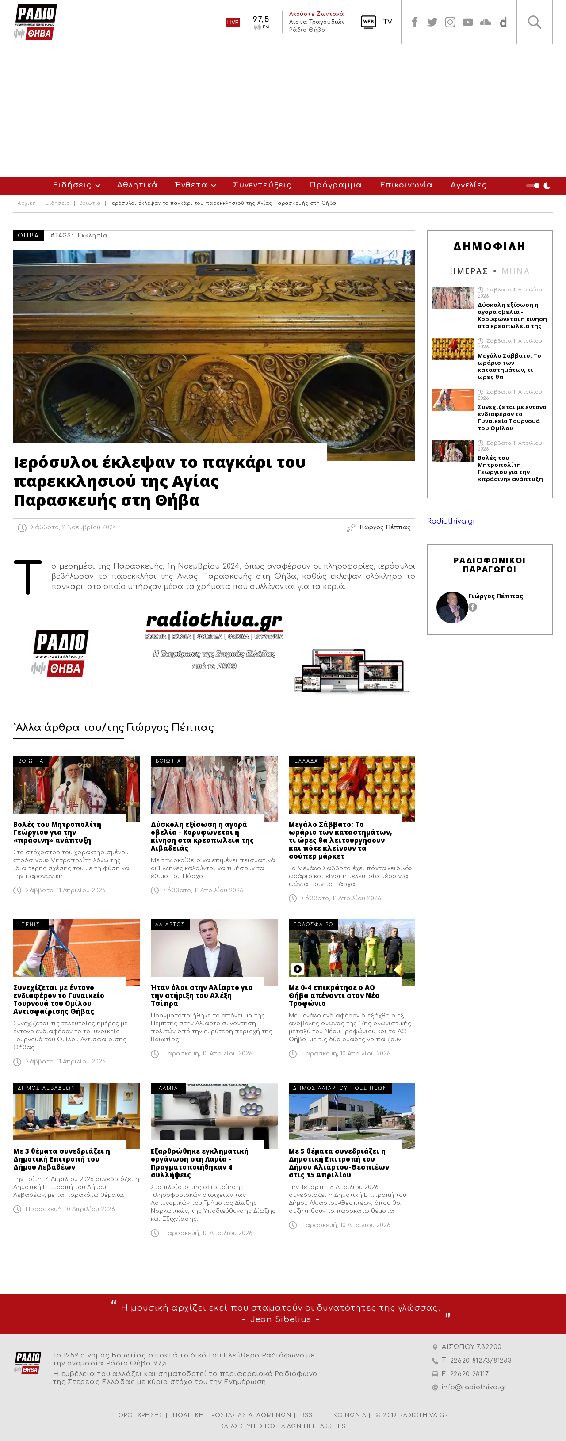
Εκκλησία (93, 236)
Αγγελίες (469, 185)
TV (387, 22)
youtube (468, 22)
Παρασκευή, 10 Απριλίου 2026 (207, 1054)
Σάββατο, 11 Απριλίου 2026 (66, 890)
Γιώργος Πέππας (495, 596)
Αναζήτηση (534, 22)
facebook (415, 22)
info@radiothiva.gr (474, 1387)
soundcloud (485, 22)
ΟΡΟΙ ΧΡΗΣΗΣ (140, 1415)
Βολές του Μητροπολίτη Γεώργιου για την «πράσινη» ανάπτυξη (57, 832)
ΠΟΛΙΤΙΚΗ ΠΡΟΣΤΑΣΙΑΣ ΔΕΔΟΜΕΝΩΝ (232, 1415)
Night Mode (539, 186)
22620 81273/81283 (481, 1360)
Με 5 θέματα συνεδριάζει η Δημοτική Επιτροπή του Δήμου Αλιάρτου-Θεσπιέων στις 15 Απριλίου (339, 1163)
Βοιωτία (90, 203)
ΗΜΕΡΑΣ (469, 271)
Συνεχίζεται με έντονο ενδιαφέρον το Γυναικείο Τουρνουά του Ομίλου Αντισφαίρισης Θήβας (58, 999)
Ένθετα (191, 185)
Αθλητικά (137, 185)
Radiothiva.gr (451, 521)
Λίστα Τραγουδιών (317, 22)
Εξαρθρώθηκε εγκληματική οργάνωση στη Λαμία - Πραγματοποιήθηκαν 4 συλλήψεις (200, 1163)
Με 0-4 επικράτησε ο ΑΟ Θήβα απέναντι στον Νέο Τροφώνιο (334, 995)
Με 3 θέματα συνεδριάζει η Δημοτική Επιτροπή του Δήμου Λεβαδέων (61, 1159)
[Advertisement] (283, 110)
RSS (307, 1415)
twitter (432, 22)
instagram (450, 22)
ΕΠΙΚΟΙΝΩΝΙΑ (344, 1415)
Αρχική (27, 203)
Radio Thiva (35, 22)
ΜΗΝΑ (515, 271)
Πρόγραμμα (335, 185)
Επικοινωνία (406, 185)
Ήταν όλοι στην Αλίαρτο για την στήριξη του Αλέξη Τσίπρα (202, 995)
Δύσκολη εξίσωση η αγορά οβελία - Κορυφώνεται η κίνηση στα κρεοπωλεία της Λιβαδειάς (202, 836)
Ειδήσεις (72, 185)
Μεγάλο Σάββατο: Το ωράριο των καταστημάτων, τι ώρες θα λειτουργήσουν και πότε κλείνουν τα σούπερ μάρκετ (340, 840)
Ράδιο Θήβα (307, 30)
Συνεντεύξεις (262, 185)
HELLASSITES (325, 1426)
